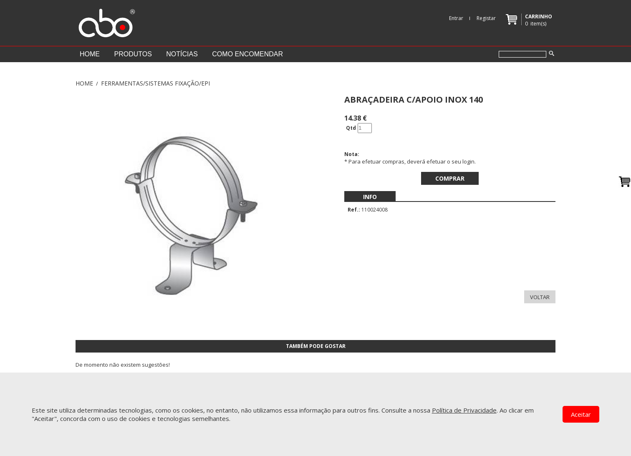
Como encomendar (247, 54)
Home (90, 54)
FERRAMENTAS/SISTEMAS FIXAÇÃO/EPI (155, 83)
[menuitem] (370, 196)
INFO (370, 197)
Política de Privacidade (464, 410)
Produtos (132, 54)
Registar (486, 18)
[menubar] (370, 196)
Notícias (182, 54)
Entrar (456, 18)
